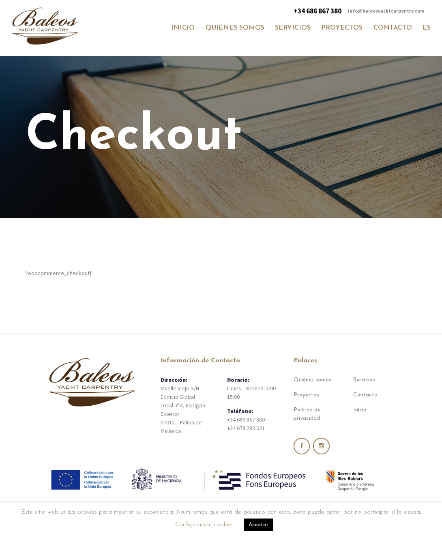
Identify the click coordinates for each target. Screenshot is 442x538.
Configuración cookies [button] (204, 525)
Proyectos (306, 395)
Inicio (360, 410)
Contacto (365, 395)
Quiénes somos (312, 380)
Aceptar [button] (258, 524)
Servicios (364, 380)
